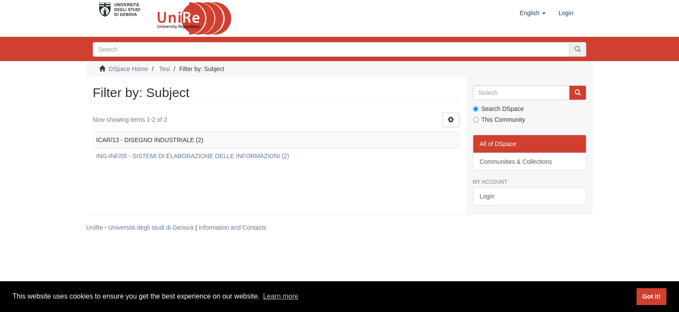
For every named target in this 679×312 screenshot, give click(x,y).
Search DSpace (498, 108)
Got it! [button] (651, 296)
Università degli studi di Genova (151, 227)
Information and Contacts (232, 227)
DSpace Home (128, 68)
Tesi (164, 68)
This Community (499, 119)
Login (487, 196)
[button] (532, 13)
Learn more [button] (280, 296)
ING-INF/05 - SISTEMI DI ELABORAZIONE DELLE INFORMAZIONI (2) (192, 156)
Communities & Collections (516, 161)
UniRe (94, 227)
